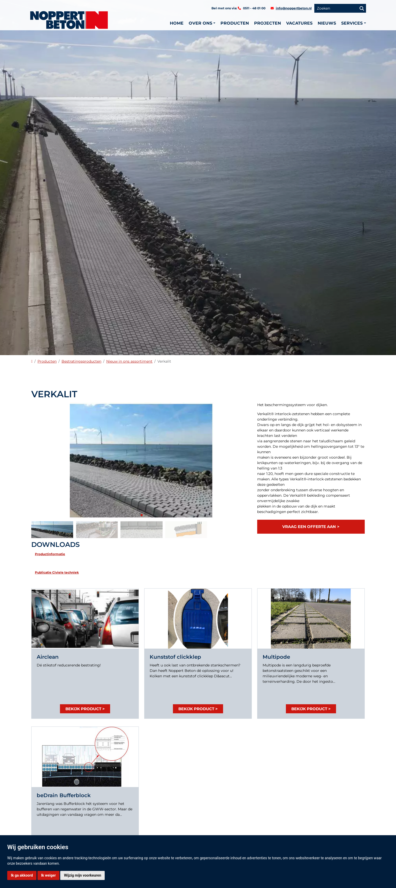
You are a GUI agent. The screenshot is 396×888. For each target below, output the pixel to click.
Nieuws (327, 23)
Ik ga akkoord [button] (22, 875)
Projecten (267, 23)
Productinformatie (50, 554)
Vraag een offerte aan (309, 526)
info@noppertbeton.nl (294, 8)
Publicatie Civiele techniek (57, 572)
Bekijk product (83, 708)
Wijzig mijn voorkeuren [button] (82, 875)
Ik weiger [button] (48, 875)
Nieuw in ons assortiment (129, 361)
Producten (234, 23)
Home (177, 23)
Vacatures (299, 23)
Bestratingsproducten (81, 361)
